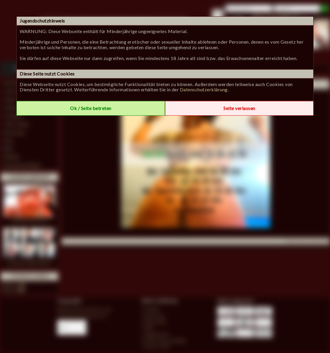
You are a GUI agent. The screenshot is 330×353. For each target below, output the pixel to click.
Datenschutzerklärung (204, 89)
